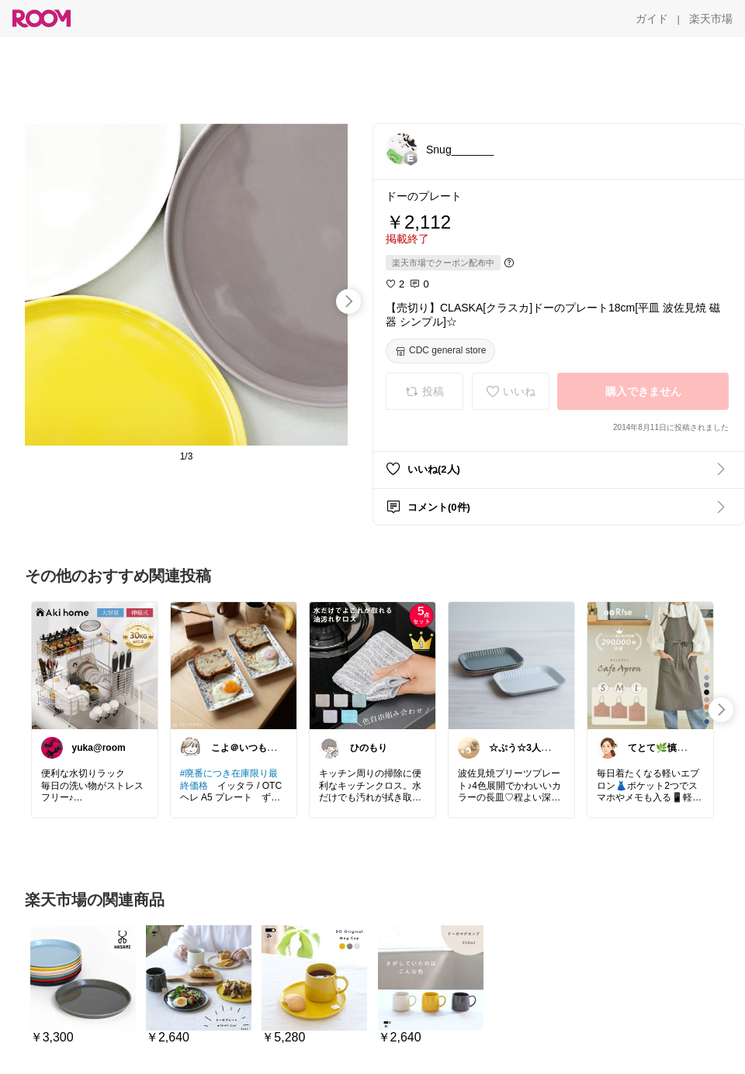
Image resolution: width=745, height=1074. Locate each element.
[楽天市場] (711, 19)
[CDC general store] (440, 351)
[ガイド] (652, 19)
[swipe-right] (348, 301)
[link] (95, 665)
